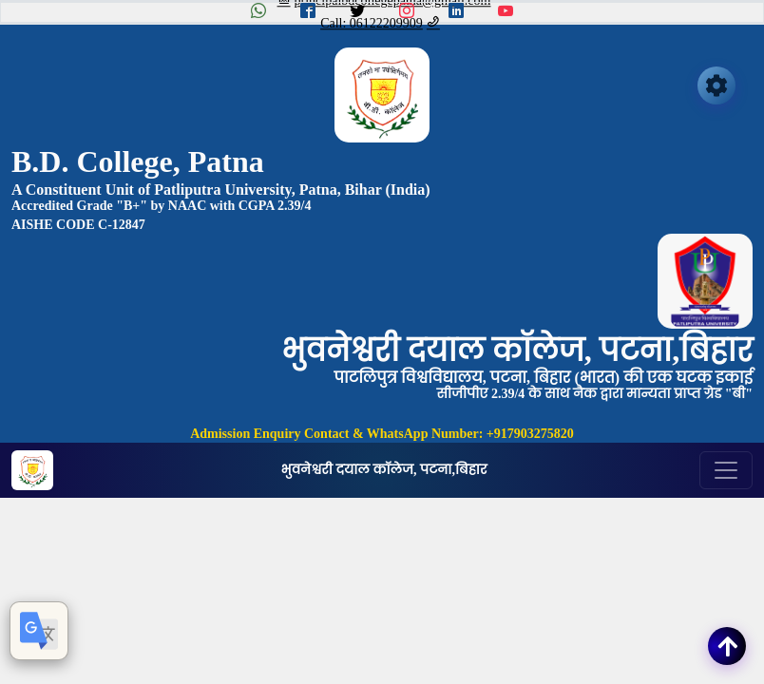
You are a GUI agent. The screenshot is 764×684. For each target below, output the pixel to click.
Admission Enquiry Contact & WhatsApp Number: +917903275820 (382, 434)
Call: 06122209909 (380, 22)
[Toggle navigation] (726, 470)
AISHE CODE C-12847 (78, 225)
